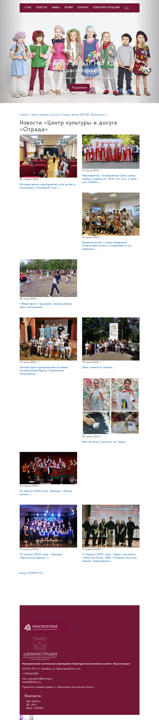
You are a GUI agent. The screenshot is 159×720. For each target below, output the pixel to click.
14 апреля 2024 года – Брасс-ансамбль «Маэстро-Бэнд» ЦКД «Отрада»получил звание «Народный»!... (109, 558)
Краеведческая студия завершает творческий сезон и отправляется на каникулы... (106, 246)
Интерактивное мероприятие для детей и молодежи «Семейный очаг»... (47, 186)
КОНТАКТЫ (83, 7)
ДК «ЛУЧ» (31, 705)
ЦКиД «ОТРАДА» (35, 708)
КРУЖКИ (69, 7)
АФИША (56, 7)
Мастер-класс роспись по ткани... (104, 441)
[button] (12, 51)
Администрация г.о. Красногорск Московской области (65, 687)
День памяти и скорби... (98, 367)
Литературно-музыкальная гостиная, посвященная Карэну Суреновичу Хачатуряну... (44, 370)
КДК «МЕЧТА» (33, 701)
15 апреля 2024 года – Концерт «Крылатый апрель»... (41, 556)
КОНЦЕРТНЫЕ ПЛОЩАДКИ (106, 7)
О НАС (28, 7)
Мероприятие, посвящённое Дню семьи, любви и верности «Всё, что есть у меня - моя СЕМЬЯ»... (110, 179)
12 (40, 573)
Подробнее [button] (79, 87)
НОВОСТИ (41, 7)
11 (38, 573)
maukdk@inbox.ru (31, 682)
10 (36, 573)
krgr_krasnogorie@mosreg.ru (37, 679)
